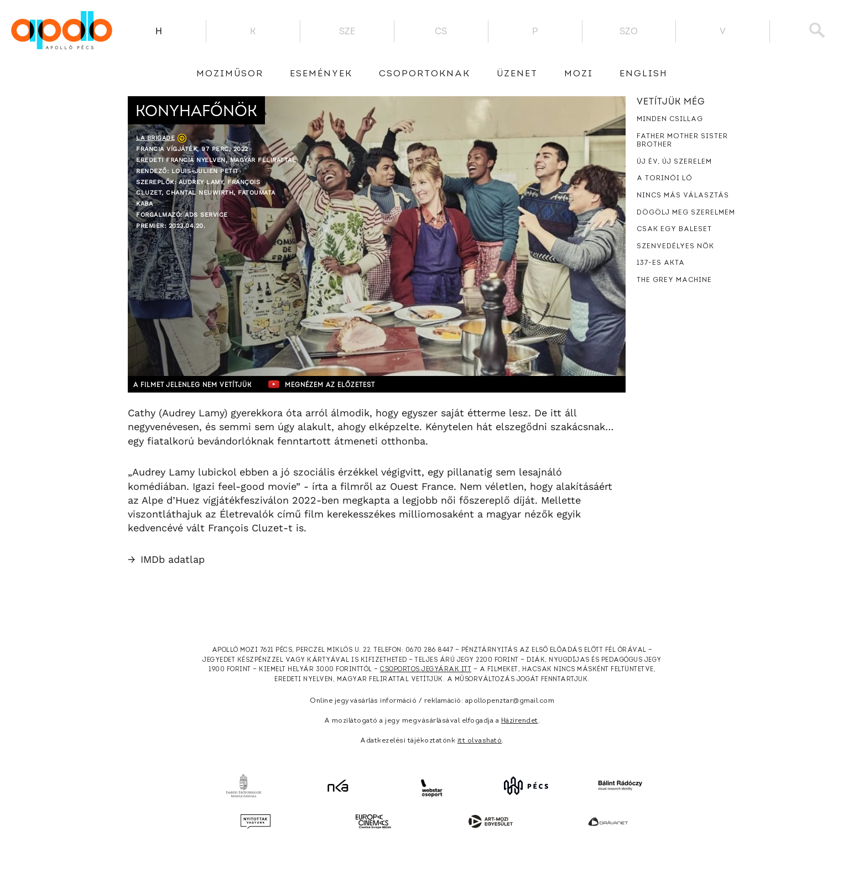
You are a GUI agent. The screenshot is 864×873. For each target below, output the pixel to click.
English (644, 74)
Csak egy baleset (674, 229)
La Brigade (155, 138)
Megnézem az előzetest (343, 384)
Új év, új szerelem (674, 162)
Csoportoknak (424, 74)
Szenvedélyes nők (675, 246)
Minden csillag (670, 119)
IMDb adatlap (166, 559)
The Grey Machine (674, 280)
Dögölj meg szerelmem (686, 213)
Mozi (578, 74)
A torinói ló (665, 178)
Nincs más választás (683, 195)
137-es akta (661, 263)
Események (321, 74)
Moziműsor (229, 74)
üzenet (517, 74)
